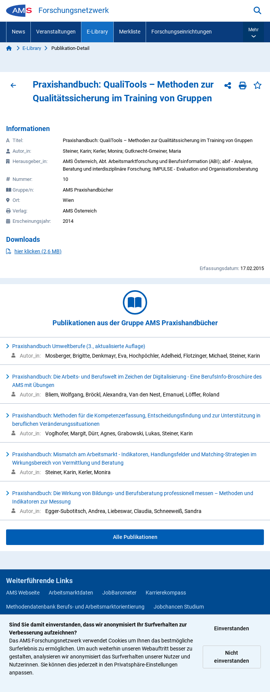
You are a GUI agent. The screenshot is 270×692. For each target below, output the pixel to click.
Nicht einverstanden (231, 657)
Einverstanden (231, 628)
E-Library (97, 32)
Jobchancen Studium (179, 607)
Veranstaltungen (56, 32)
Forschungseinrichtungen (181, 32)
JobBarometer (119, 593)
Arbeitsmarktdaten (71, 593)
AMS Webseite (23, 593)
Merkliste (129, 32)
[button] (253, 32)
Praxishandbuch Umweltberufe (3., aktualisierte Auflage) (78, 346)
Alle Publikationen (135, 537)
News (18, 32)
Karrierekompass (166, 593)
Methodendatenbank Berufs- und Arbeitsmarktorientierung (75, 607)
